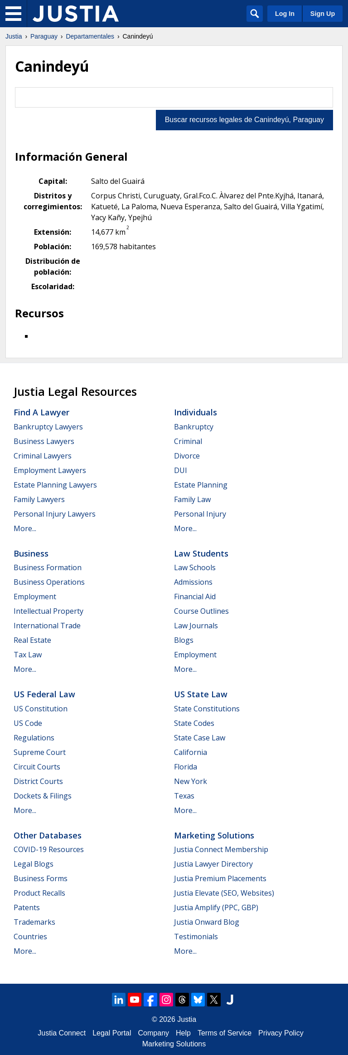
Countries (30, 937)
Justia (13, 36)
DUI (180, 470)
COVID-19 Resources (49, 849)
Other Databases (48, 835)
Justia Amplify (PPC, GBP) (216, 907)
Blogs (183, 640)
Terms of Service (224, 1033)
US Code (28, 723)
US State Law (200, 694)
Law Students (201, 553)
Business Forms (41, 878)
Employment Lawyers (50, 470)
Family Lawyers (39, 499)
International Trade (47, 626)
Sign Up (322, 13)
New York (190, 781)
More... (25, 528)
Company (153, 1033)
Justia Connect (62, 1033)
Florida (185, 767)
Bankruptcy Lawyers (48, 427)
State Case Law (199, 738)
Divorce (187, 456)
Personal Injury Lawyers (55, 514)
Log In (285, 13)
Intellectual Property (48, 611)
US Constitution (41, 709)
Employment (35, 596)
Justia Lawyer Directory (213, 864)
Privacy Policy (281, 1033)
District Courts (38, 781)
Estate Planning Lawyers (55, 485)
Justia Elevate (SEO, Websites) (224, 893)
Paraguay (44, 36)
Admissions (193, 582)
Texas (184, 796)
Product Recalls (39, 893)
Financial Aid (195, 596)
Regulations (34, 738)
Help (183, 1033)
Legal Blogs (33, 864)
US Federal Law (44, 694)
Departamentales (90, 36)
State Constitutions (207, 709)
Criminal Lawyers (43, 456)
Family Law (192, 499)
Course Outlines (201, 611)
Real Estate (32, 640)
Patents (27, 907)
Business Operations (49, 582)
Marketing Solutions (214, 835)
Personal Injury (200, 514)
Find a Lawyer (41, 412)
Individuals (195, 412)
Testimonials (196, 937)
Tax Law (28, 655)
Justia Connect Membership (221, 849)
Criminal (188, 441)
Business (31, 553)
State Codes (194, 723)
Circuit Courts (37, 767)
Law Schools (195, 567)
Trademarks (34, 922)
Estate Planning (200, 485)
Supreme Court (40, 752)
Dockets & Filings (43, 796)
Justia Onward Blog (206, 922)
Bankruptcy (193, 427)
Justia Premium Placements (220, 878)
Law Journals (196, 626)
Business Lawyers (44, 441)
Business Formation (48, 567)
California (190, 752)
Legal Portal (111, 1033)
